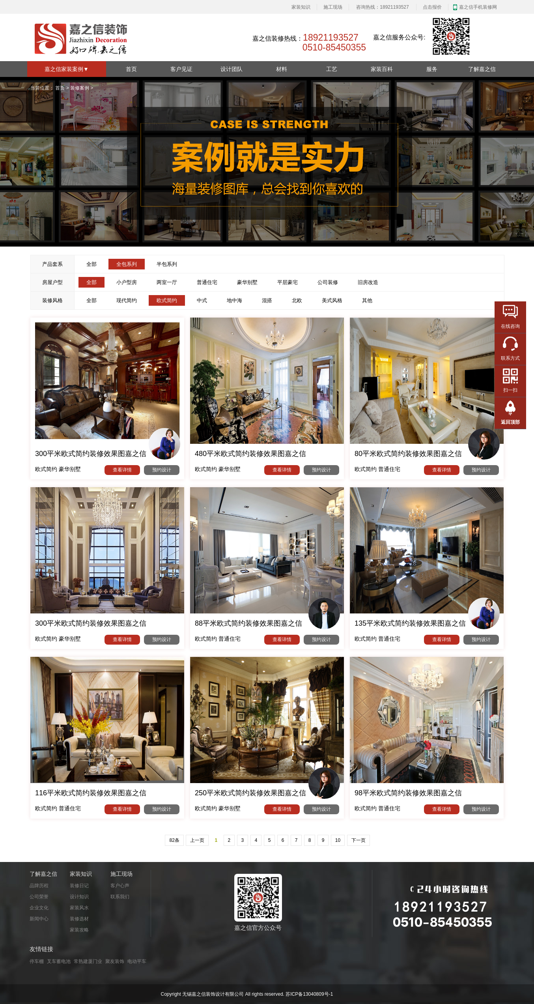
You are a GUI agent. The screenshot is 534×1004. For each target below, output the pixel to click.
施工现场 (332, 7)
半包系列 (167, 264)
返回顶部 (510, 422)
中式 (202, 300)
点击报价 (432, 7)
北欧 (297, 300)
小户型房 (126, 282)
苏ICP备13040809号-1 (309, 994)
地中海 (234, 300)
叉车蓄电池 (59, 961)
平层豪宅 (287, 282)
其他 (367, 300)
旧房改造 (368, 282)
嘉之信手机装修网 (478, 7)
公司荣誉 (39, 896)
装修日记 (79, 885)
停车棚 (37, 961)
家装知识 (300, 7)
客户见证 (181, 69)
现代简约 (126, 300)
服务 (431, 69)
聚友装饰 (114, 961)
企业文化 (39, 908)
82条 (174, 840)
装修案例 (79, 88)
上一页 (197, 840)
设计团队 (231, 69)
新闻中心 (39, 919)
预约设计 (161, 470)
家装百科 (382, 69)
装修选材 (79, 919)
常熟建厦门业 (88, 961)
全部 (91, 264)
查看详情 (122, 470)
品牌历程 (39, 885)
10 (337, 840)
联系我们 (119, 896)
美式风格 (332, 300)
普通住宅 (207, 282)
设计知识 (79, 896)
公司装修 (327, 282)
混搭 (267, 300)
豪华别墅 (247, 282)
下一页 (358, 840)
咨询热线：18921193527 (382, 7)
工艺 (331, 69)
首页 (131, 69)
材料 (281, 69)
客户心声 (119, 885)
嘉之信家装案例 (67, 69)
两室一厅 (167, 282)
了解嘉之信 (482, 69)
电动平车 (136, 961)
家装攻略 (79, 930)
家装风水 (79, 908)
